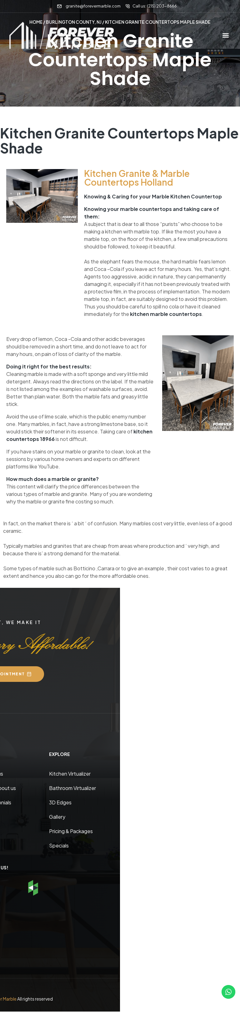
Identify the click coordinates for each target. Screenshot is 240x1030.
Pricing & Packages (71, 831)
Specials (59, 845)
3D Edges (60, 802)
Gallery (57, 816)
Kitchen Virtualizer (70, 773)
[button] (225, 35)
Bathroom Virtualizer (72, 787)
